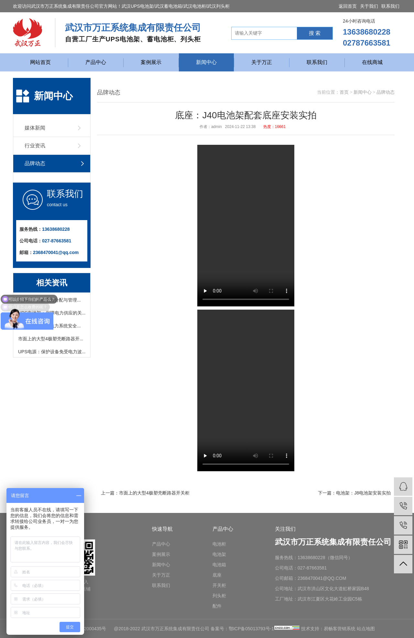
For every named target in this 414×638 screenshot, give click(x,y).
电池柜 (219, 544)
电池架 (219, 554)
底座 (217, 575)
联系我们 (390, 6)
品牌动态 (385, 92)
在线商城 (372, 62)
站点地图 (366, 628)
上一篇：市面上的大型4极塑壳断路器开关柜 (145, 492)
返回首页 (348, 6)
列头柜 (219, 595)
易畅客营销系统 (339, 628)
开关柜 (219, 585)
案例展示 (151, 62)
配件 (217, 606)
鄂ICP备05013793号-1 (251, 628)
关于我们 (369, 6)
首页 (344, 92)
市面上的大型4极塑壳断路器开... (50, 340)
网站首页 (40, 62)
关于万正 (261, 62)
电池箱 (219, 564)
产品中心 (95, 62)
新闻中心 (206, 62)
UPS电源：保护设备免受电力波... (51, 353)
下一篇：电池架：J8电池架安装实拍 (354, 492)
